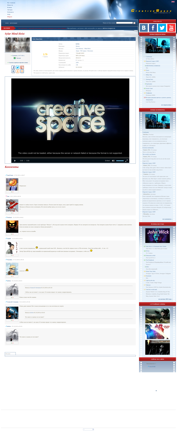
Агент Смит (149, 88)
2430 (77, 62)
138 (77, 65)
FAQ (8, 14)
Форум (9, 16)
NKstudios (146, 214)
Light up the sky (150, 280)
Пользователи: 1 (151, 363)
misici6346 (152, 366)
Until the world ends (151, 289)
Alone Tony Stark (150, 271)
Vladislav (145, 174)
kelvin (31, 312)
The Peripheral (150, 260)
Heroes (78, 46)
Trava (147, 70)
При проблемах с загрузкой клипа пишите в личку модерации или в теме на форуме (42, 28)
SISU (147, 266)
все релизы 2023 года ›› (165, 299)
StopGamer (149, 84)
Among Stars (149, 79)
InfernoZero (146, 194)
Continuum (149, 56)
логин (6, 23)
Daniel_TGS (146, 150)
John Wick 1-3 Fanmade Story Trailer (156, 246)
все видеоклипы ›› (166, 105)
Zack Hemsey (79, 48)
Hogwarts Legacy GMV (152, 61)
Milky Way (149, 74)
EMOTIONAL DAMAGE (153, 65)
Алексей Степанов (35, 287)
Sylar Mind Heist (37, 39)
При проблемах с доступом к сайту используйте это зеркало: (85, 28)
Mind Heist (87, 48)
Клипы (9, 7)
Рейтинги (10, 12)
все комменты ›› (167, 219)
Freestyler (148, 276)
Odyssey (148, 285)
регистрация (13, 23)
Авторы (10, 9)
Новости (10, 5)
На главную (11, 2)
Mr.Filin (145, 134)
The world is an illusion (149, 154)
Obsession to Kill (150, 255)
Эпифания (149, 93)
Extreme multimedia (148, 147)
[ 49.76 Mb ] (17, 55)
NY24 (147, 251)
